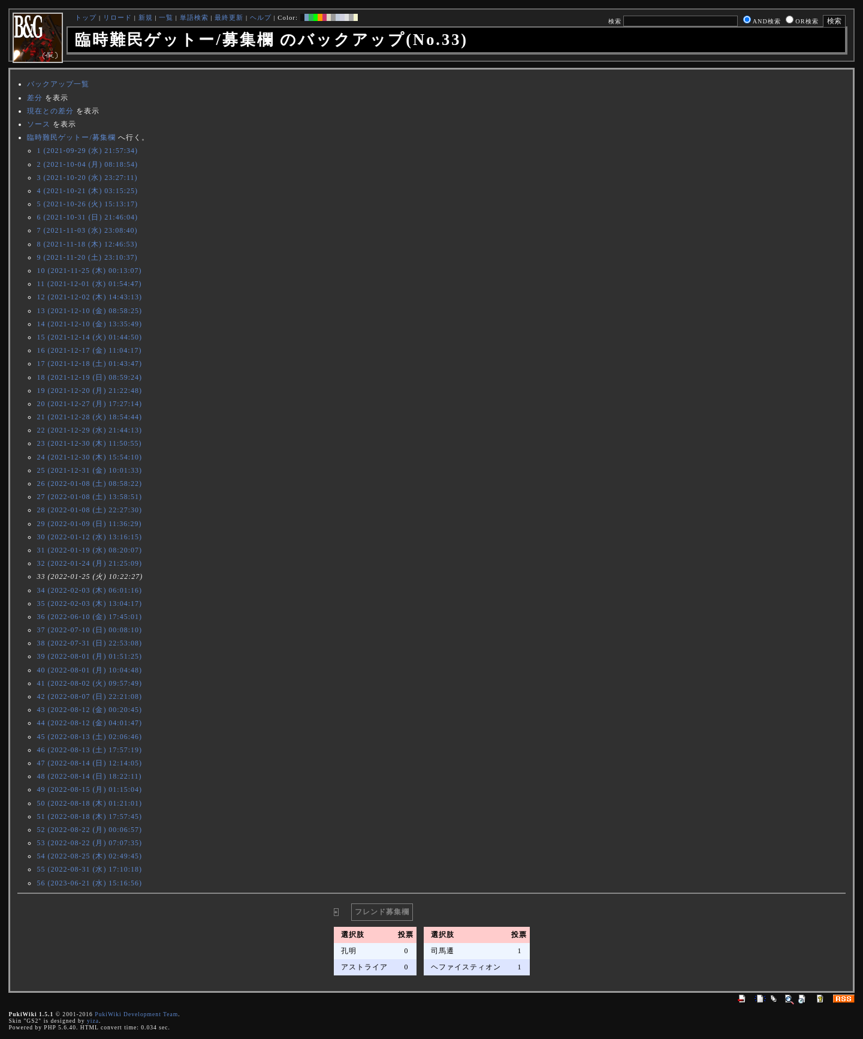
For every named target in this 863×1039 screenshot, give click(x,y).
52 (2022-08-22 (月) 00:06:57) (89, 829)
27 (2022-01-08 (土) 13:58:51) (89, 497)
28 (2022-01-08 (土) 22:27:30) (89, 510)
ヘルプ (260, 17)
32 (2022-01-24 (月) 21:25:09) (89, 563)
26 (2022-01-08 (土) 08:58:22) (89, 483)
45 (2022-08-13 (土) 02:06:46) (89, 736)
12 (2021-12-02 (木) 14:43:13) (89, 297)
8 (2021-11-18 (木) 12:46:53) (87, 244)
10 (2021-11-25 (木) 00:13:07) (89, 270)
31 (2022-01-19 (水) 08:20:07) (89, 550)
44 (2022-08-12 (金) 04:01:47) (89, 723)
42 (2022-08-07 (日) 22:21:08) (89, 696)
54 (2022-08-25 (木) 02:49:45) (89, 856)
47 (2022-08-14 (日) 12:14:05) (89, 763)
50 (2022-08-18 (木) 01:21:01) (89, 803)
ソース (38, 124)
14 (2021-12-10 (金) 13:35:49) (89, 324)
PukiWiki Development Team (136, 1014)
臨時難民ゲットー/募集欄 (71, 137)
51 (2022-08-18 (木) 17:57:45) (89, 816)
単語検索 (194, 17)
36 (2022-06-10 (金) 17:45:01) (89, 616)
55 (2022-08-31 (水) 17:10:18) (89, 869)
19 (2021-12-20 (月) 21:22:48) (89, 390)
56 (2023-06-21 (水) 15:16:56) (89, 883)
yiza (93, 1020)
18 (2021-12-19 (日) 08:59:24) (89, 377)
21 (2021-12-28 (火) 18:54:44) (89, 417)
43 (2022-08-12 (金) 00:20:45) (89, 709)
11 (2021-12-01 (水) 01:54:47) (89, 284)
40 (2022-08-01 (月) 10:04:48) (89, 670)
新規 (145, 17)
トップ (85, 17)
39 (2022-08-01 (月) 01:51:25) (89, 656)
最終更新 (229, 17)
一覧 (166, 17)
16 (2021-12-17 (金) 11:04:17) (89, 350)
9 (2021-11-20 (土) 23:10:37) (87, 257)
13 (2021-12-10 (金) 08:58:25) (89, 311)
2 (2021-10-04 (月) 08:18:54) (87, 164)
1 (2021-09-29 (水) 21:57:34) (87, 150)
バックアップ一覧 (58, 84)
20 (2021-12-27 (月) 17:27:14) (89, 404)
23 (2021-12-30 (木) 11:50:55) (89, 443)
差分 (35, 98)
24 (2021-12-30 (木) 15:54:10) (89, 457)
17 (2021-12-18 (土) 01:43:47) (89, 363)
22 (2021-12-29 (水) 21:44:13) (89, 430)
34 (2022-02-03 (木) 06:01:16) (89, 590)
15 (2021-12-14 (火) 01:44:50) (89, 337)
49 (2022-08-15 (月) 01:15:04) (89, 789)
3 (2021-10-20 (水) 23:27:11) (87, 177)
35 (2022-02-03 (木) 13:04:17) (89, 603)
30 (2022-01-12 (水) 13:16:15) (89, 537)
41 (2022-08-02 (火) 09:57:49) (89, 683)
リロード (117, 17)
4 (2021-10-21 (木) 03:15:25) (87, 191)
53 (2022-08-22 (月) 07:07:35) (89, 843)
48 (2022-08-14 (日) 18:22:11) (89, 776)
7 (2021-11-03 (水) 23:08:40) (87, 230)
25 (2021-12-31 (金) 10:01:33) (89, 470)
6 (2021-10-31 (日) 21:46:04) (87, 217)
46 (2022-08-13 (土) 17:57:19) (89, 750)
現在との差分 (50, 111)
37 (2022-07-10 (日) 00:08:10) (89, 630)
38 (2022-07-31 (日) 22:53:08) (89, 643)
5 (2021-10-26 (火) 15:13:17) (87, 204)
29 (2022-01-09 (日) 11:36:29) (89, 524)
